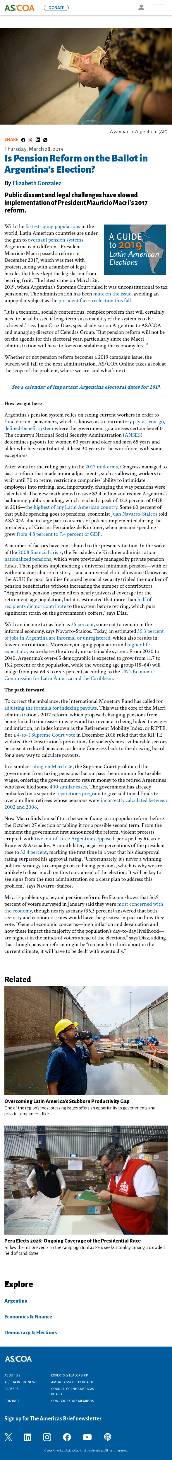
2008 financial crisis (40, 552)
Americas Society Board (72, 1382)
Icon (141, 7)
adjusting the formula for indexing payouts (50, 708)
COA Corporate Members (72, 1401)
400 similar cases (68, 787)
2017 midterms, (102, 466)
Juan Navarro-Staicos (134, 514)
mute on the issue (112, 294)
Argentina (15, 1301)
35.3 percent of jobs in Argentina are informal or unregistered (84, 635)
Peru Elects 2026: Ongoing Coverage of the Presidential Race (72, 1241)
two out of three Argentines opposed (74, 838)
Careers (11, 1389)
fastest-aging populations (52, 226)
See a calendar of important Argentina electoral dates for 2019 (85, 387)
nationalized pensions (27, 559)
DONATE (56, 8)
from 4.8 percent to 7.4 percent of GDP (59, 534)
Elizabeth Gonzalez (37, 183)
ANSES (133, 435)
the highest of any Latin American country (71, 507)
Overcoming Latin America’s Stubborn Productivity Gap (67, 1101)
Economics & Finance (28, 1317)
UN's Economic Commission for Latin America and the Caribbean (79, 675)
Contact (11, 1401)
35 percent (82, 624)
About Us (12, 1375)
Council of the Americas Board (72, 1391)
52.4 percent (33, 852)
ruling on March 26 (51, 766)
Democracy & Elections (30, 1332)
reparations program (78, 793)
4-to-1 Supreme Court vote (46, 735)
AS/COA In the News (20, 1382)
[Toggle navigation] (158, 7)
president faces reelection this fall (95, 300)
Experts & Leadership (69, 1375)
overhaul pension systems (55, 240)
